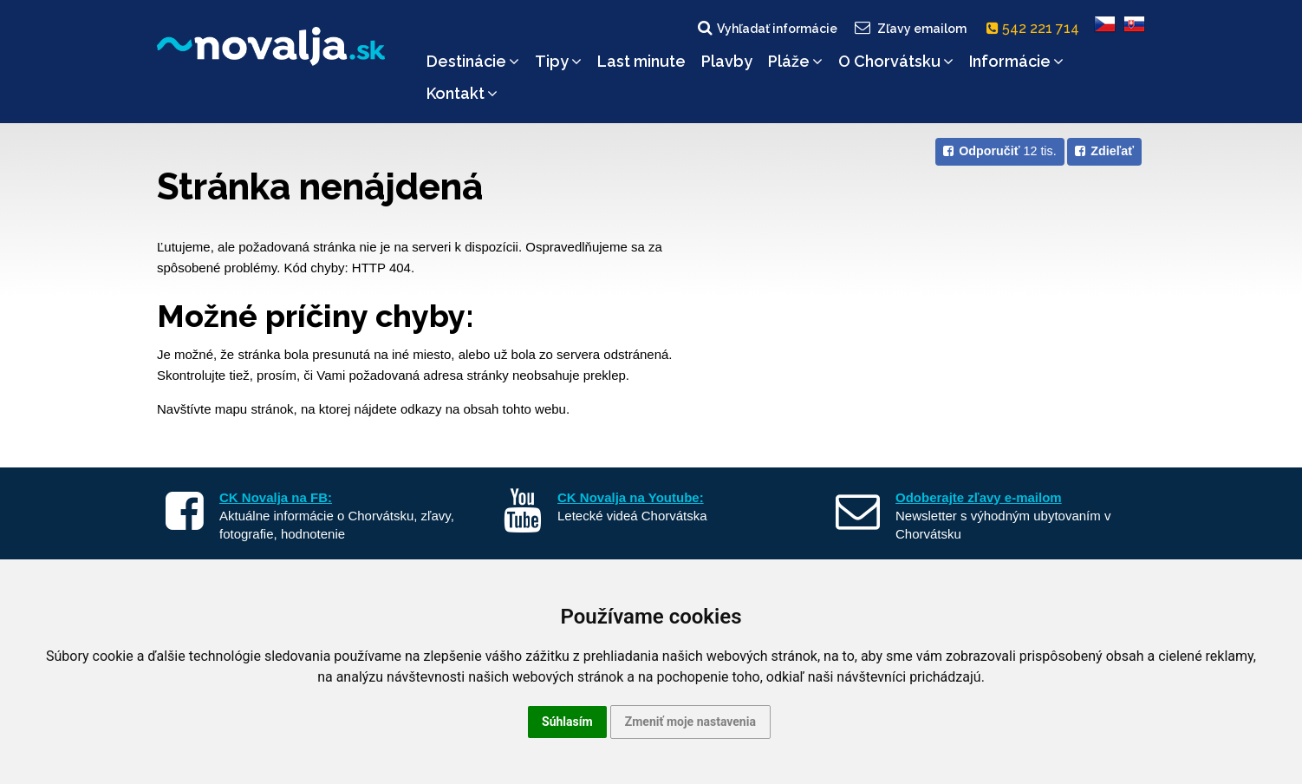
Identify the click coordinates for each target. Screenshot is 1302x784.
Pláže (795, 61)
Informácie (1016, 61)
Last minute (641, 61)
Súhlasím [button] (567, 721)
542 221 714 (1036, 28)
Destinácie (472, 61)
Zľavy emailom (910, 28)
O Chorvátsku (896, 61)
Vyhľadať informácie (766, 28)
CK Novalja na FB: (275, 497)
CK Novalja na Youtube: (630, 497)
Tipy (558, 61)
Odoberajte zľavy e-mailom (978, 497)
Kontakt (462, 93)
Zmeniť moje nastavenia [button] (690, 721)
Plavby (726, 61)
